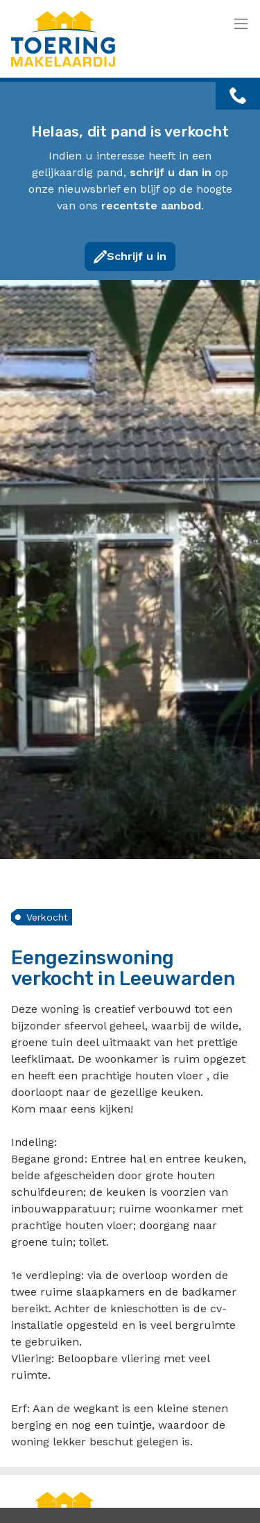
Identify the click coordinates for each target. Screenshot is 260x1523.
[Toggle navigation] (241, 24)
